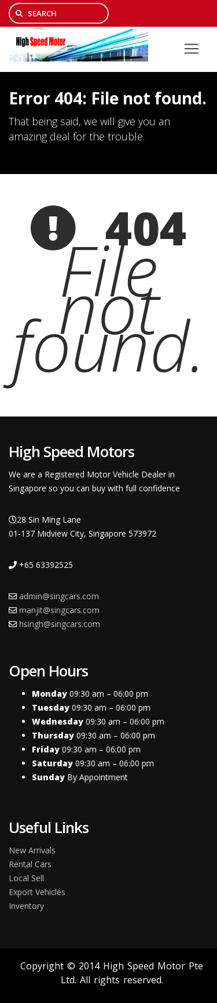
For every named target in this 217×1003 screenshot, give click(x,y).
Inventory (26, 905)
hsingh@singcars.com (59, 623)
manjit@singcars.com (59, 609)
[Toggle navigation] (191, 48)
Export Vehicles (37, 891)
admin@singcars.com (59, 596)
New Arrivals (32, 850)
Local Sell (26, 877)
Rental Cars (30, 864)
